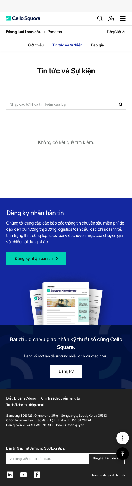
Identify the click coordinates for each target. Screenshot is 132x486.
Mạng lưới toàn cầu (23, 31)
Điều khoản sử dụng (21, 398)
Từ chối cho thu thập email (25, 405)
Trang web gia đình (104, 475)
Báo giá (97, 45)
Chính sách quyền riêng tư (60, 398)
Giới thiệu (35, 45)
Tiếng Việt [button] (114, 32)
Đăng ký (66, 371)
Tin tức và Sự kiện (67, 45)
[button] (23, 18)
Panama (55, 31)
